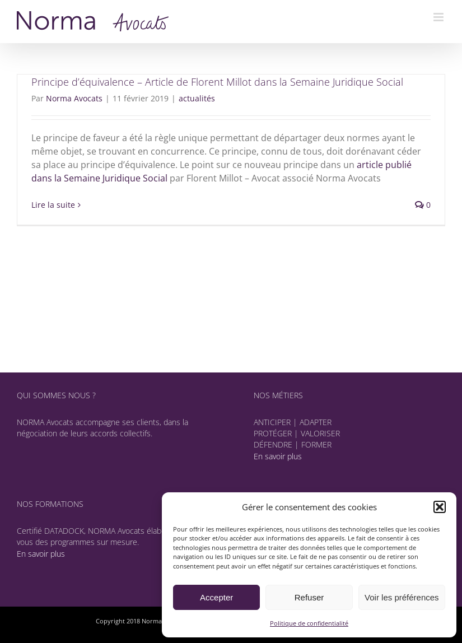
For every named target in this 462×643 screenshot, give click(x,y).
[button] (439, 506)
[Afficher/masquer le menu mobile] (439, 17)
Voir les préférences (402, 597)
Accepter (216, 597)
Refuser (309, 597)
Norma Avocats (74, 98)
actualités (197, 98)
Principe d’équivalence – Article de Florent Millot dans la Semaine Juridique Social (217, 81)
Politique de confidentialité (309, 623)
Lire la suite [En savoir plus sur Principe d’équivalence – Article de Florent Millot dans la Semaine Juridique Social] (53, 204)
